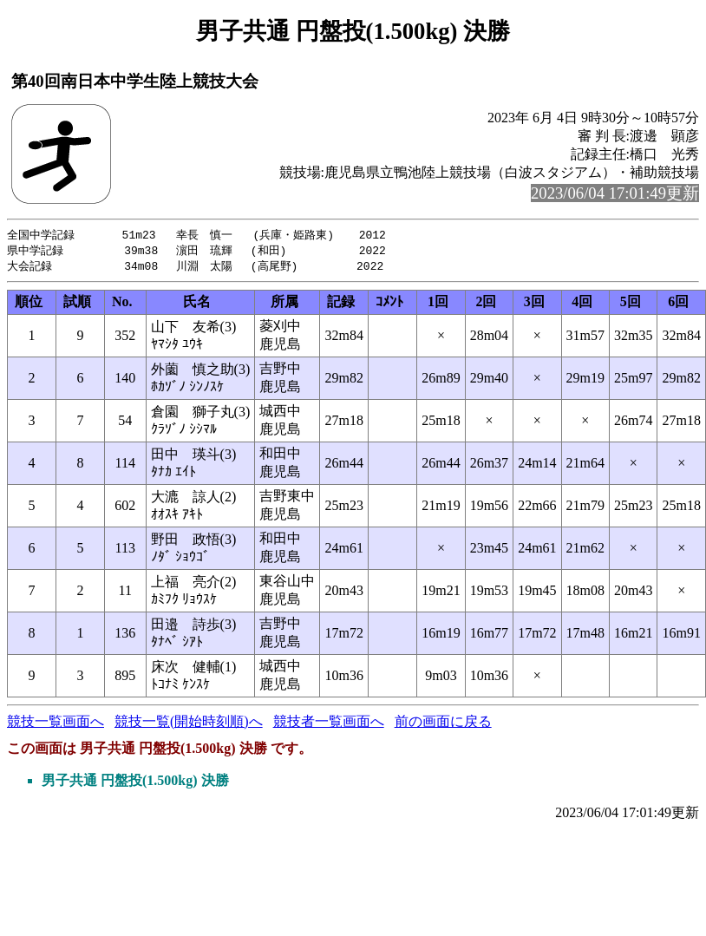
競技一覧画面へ (55, 724)
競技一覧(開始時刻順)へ (188, 724)
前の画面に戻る (443, 724)
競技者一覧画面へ (328, 724)
